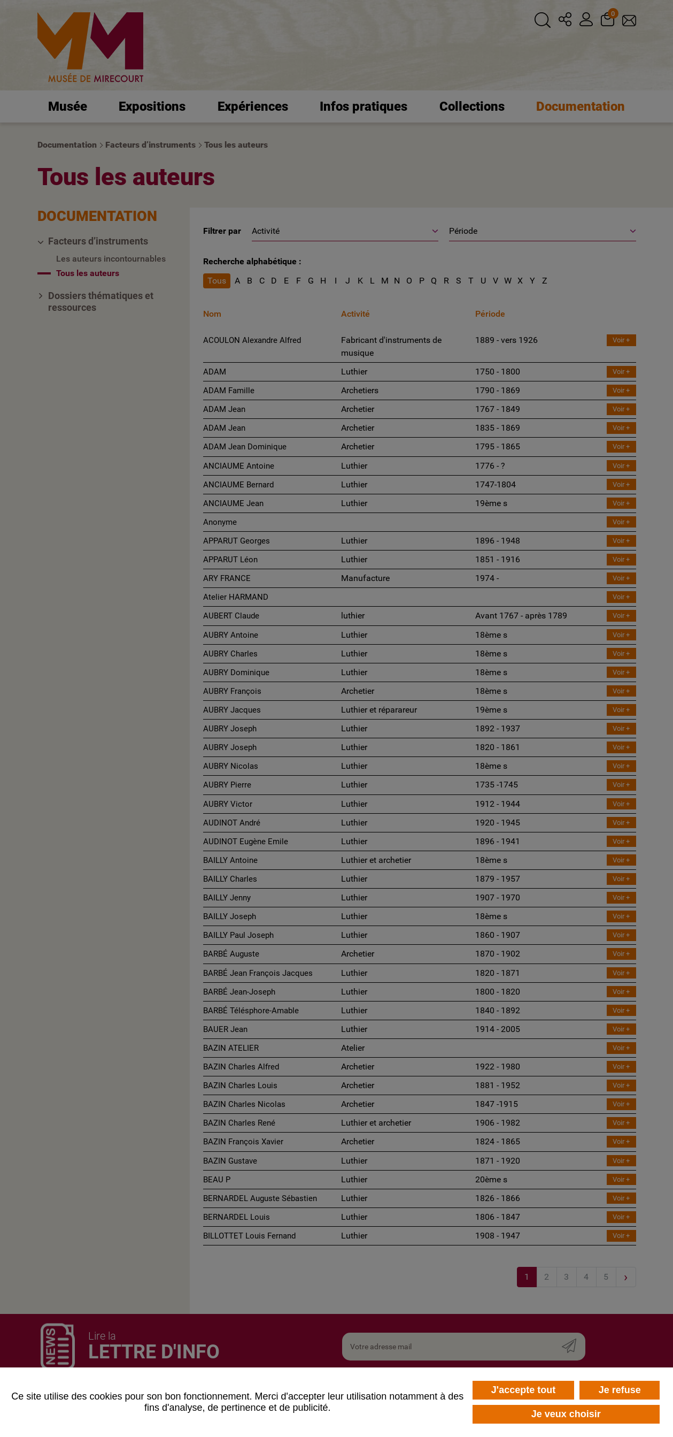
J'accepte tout (523, 1390)
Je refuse (620, 1390)
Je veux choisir (566, 1414)
